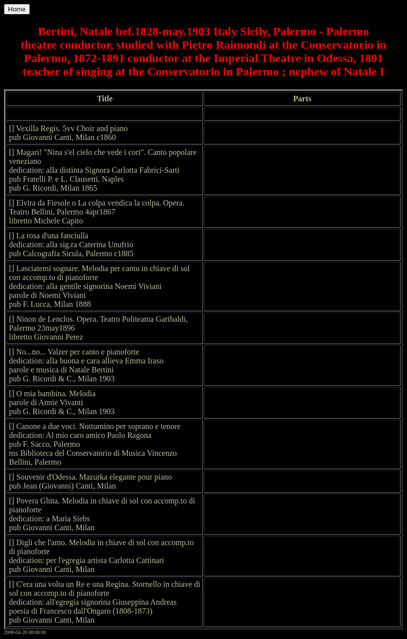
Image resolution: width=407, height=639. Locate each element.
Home (17, 9)
